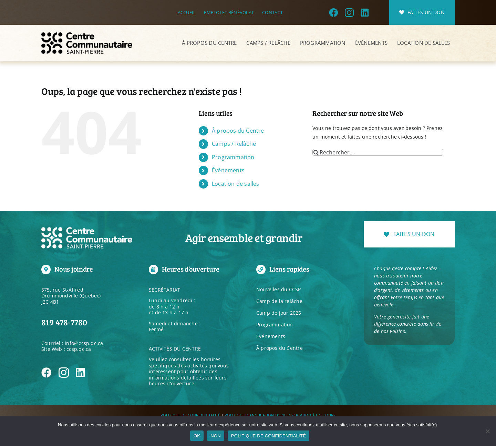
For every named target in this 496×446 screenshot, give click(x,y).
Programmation (233, 157)
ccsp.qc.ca (78, 349)
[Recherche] (315, 152)
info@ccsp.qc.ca (84, 343)
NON (215, 435)
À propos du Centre (238, 130)
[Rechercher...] (377, 152)
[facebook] (333, 12)
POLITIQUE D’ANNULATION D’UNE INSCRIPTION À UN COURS (280, 415)
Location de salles (235, 183)
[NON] (487, 431)
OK (197, 435)
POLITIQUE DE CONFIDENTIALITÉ (190, 415)
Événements (228, 170)
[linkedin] (365, 12)
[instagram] (349, 12)
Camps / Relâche (234, 144)
